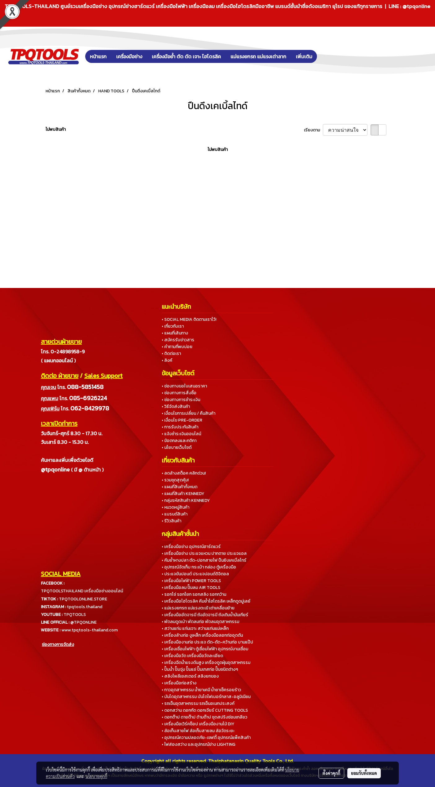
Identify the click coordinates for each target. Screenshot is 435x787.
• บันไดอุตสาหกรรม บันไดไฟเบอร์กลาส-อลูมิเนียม (206, 696)
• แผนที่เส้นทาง (175, 333)
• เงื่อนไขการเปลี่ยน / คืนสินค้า (188, 413)
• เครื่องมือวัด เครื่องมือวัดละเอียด (192, 655)
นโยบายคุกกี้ (96, 776)
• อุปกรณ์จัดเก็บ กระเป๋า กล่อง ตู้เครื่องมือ (199, 567)
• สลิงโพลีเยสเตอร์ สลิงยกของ (190, 676)
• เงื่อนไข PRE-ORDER (182, 420)
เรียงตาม (313, 130)
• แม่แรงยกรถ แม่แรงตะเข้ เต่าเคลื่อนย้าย (198, 608)
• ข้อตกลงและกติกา (179, 440)
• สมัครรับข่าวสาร (178, 340)
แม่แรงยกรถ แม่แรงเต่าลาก (258, 56)
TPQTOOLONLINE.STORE (83, 599)
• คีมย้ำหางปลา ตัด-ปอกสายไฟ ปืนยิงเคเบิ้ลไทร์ (204, 560)
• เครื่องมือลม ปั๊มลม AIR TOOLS (191, 587)
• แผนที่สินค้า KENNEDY (183, 493)
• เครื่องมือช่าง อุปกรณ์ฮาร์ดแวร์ (191, 546)
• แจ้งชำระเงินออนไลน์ (181, 434)
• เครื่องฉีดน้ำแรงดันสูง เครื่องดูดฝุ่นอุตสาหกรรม (206, 662)
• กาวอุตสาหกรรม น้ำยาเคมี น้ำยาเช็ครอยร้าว (201, 690)
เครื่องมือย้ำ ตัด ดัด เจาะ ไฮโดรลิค (186, 56)
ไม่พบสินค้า (56, 129)
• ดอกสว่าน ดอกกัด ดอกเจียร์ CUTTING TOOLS (205, 710)
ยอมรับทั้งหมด (364, 773)
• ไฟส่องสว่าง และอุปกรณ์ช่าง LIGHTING (198, 744)
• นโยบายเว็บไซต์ (176, 447)
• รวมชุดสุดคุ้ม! (175, 480)
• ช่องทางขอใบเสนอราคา (184, 386)
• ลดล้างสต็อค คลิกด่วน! (184, 473)
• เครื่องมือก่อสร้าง (179, 683)
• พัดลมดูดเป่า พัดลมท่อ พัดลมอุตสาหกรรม (200, 621)
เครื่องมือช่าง (129, 56)
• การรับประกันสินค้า (180, 427)
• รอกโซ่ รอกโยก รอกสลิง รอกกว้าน (194, 594)
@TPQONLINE (83, 622)
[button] (326, 56)
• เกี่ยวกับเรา (173, 326)
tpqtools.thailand (84, 607)
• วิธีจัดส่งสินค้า (176, 406)
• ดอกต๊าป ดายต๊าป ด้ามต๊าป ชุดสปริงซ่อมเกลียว (204, 717)
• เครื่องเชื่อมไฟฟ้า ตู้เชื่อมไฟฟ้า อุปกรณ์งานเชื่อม (205, 649)
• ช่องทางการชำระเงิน (181, 399)
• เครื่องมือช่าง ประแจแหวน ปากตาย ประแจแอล (204, 553)
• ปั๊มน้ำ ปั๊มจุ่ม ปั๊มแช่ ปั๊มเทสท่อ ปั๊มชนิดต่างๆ (200, 669)
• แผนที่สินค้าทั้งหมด (179, 487)
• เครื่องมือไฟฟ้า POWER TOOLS (191, 580)
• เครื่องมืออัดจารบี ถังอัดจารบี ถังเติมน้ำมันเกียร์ (205, 615)
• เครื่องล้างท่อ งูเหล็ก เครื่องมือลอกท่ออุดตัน (202, 635)
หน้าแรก (98, 56)
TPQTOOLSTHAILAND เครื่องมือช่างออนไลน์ (82, 591)
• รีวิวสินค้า (171, 521)
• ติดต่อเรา (171, 353)
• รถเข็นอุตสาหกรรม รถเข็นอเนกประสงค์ (198, 703)
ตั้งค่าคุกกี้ (331, 773)
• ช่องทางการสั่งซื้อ (179, 393)
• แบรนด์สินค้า (174, 514)
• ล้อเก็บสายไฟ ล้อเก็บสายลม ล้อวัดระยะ (198, 730)
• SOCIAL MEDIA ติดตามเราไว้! (189, 319)
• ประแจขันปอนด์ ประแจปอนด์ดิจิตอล (195, 574)
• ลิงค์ (167, 360)
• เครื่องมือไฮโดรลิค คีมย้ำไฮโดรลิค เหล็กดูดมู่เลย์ (206, 601)
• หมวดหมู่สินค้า (175, 507)
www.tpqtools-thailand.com (89, 630)
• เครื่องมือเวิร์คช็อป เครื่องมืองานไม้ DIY (198, 724)
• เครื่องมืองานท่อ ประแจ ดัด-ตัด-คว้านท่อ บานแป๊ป (207, 642)
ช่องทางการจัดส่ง (58, 644)
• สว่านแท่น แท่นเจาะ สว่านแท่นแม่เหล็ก (195, 628)
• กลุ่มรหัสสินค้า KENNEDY (186, 500)
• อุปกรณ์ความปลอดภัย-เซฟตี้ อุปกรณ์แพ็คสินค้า (206, 737)
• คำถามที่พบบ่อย (177, 346)
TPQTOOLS (75, 614)
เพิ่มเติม (304, 56)
